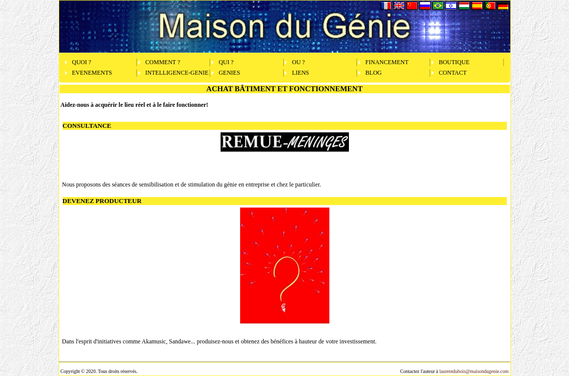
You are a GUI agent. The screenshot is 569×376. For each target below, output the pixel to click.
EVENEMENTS (92, 72)
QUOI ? (81, 62)
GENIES (229, 72)
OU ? (298, 62)
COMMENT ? (162, 62)
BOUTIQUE (454, 62)
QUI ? (226, 62)
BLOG (373, 72)
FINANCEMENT (387, 62)
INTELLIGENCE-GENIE (177, 72)
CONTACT (453, 72)
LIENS (300, 72)
